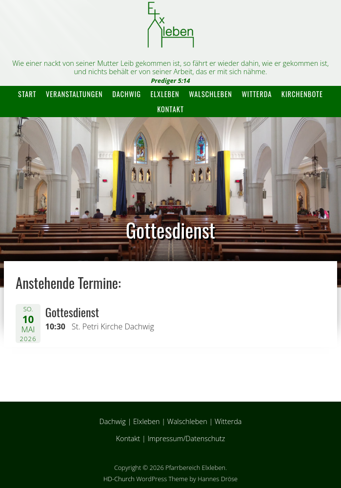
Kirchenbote (302, 94)
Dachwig (126, 94)
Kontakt (170, 109)
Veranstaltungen (74, 94)
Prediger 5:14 (170, 80)
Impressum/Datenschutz (186, 438)
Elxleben (165, 94)
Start (27, 94)
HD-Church (119, 478)
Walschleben (210, 94)
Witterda (256, 94)
